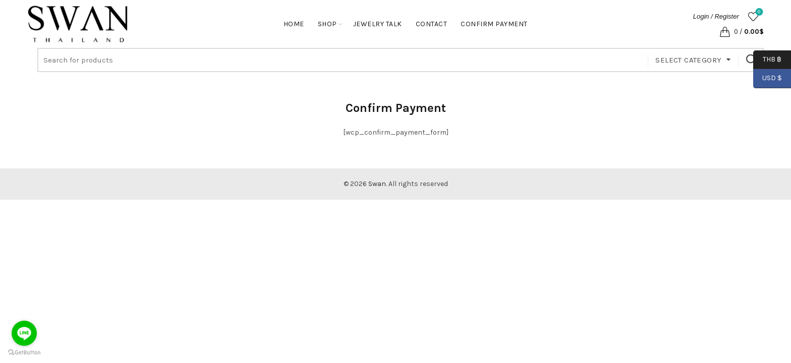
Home (294, 24)
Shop (327, 24)
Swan (377, 183)
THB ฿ (767, 59)
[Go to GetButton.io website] (24, 352)
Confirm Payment (494, 24)
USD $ (772, 78)
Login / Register (716, 16)
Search (751, 60)
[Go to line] (24, 333)
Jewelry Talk (377, 24)
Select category (688, 60)
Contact (431, 24)
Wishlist (758, 12)
